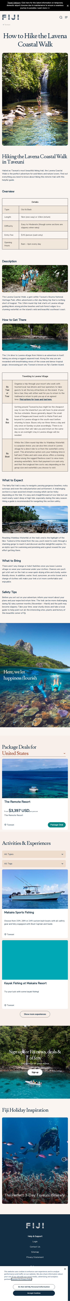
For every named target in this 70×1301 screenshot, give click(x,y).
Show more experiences (35, 1014)
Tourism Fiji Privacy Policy (21, 1279)
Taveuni (7, 25)
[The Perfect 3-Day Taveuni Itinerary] (35, 1161)
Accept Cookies (34, 1293)
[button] (10, 17)
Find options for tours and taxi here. (36, 399)
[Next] (64, 1159)
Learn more (42, 8)
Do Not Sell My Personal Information (34, 1287)
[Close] (65, 1269)
